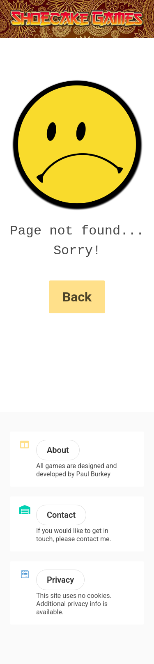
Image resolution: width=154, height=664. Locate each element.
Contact (61, 515)
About (58, 450)
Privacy (60, 580)
